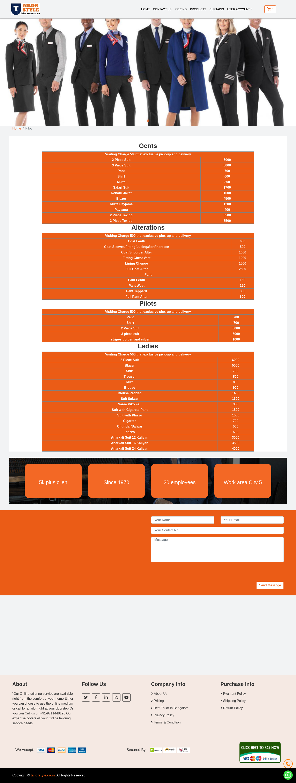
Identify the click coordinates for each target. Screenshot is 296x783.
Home (145, 9)
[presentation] (182, 573)
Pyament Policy (234, 693)
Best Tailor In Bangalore (171, 708)
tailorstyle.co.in (43, 775)
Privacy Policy (164, 715)
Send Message (270, 585)
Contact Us (162, 9)
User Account (238, 9)
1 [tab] (148, 121)
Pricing (181, 9)
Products (198, 9)
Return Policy (233, 708)
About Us (160, 693)
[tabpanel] (148, 63)
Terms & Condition (167, 722)
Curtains (216, 9)
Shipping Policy (234, 701)
